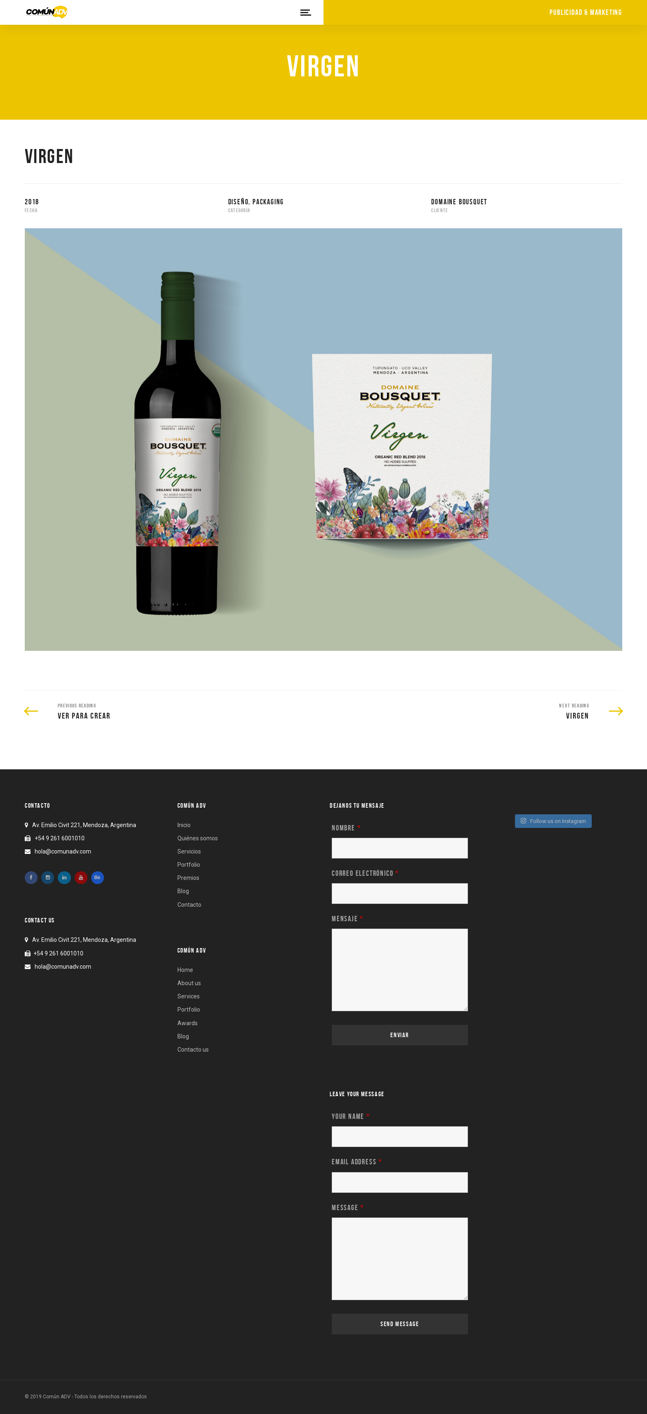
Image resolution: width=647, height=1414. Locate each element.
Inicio (184, 825)
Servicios (189, 851)
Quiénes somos (197, 838)
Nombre (346, 828)
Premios (188, 878)
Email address (357, 1162)
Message (348, 1208)
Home (185, 970)
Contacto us (193, 1049)
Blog (183, 891)
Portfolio (188, 864)
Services (188, 996)
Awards (187, 1023)
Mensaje (348, 919)
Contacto (189, 904)
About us (189, 983)
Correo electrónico (365, 873)
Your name (351, 1116)
